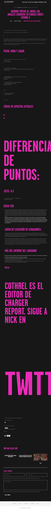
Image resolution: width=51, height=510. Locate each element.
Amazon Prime (7, 76)
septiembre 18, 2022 (10, 454)
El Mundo (15, 7)
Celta (40, 463)
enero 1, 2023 (25, 454)
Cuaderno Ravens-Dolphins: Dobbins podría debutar (10, 456)
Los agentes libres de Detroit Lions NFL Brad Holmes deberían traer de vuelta (25, 456)
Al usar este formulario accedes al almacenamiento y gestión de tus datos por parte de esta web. (22, 491)
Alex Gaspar (32, 7)
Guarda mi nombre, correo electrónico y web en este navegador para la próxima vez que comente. (22, 478)
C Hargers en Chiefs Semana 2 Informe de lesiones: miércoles (16, 257)
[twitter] (26, 229)
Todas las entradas (17, 21)
